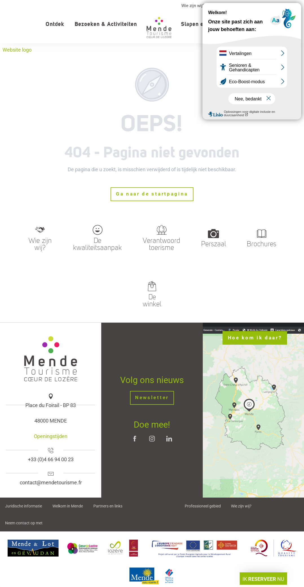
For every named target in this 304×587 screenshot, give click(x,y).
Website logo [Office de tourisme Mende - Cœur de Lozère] (17, 50)
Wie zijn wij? (192, 5)
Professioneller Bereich (237, 5)
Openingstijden (50, 436)
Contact (276, 5)
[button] (280, 24)
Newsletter (152, 397)
